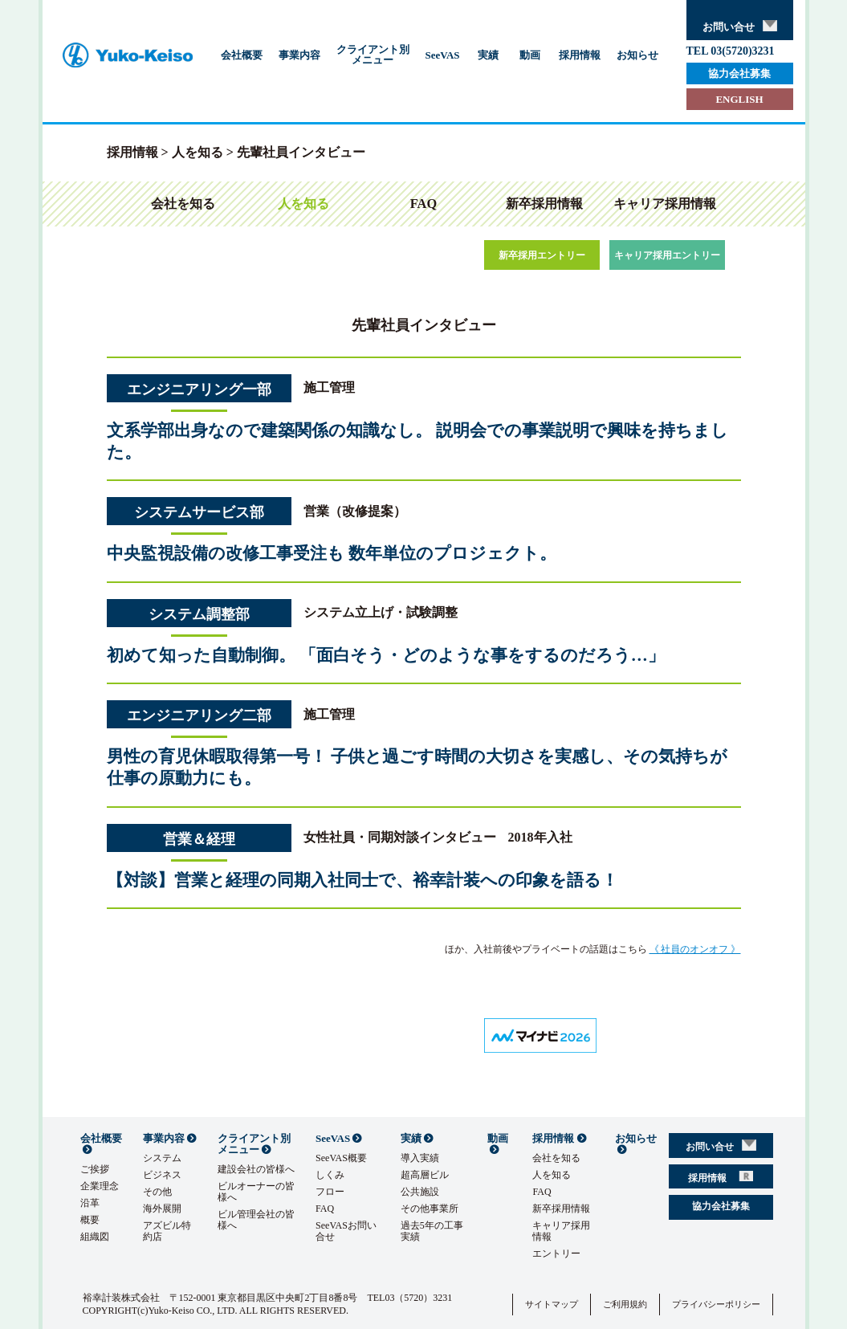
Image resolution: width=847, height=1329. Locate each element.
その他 (157, 1191)
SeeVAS (443, 55)
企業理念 (99, 1186)
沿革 (90, 1203)
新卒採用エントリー (542, 255)
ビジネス (162, 1174)
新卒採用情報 (544, 203)
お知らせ (637, 55)
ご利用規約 (625, 1304)
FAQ (423, 203)
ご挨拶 (94, 1169)
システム (162, 1158)
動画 (529, 55)
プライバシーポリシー (716, 1304)
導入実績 (420, 1158)
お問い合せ (739, 26)
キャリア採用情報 (664, 203)
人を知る (197, 152)
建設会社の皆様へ (256, 1169)
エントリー (556, 1253)
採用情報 (580, 55)
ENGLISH (739, 99)
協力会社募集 (739, 73)
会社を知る (183, 203)
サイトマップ (551, 1304)
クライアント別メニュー (372, 54)
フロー (330, 1191)
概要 (90, 1219)
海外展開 (162, 1208)
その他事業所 (429, 1208)
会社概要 (242, 55)
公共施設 (420, 1191)
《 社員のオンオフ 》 (695, 949)
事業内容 (299, 55)
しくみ (330, 1174)
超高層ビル (425, 1174)
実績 (488, 55)
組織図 (94, 1236)
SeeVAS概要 (341, 1158)
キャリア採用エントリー (667, 255)
